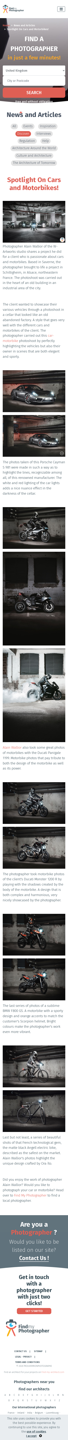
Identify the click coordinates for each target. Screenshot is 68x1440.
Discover (23, 134)
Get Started (34, 1311)
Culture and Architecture (34, 156)
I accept (31, 1436)
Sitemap (38, 1351)
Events (28, 126)
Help (45, 141)
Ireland (20, 1413)
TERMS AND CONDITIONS (27, 1362)
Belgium (39, 1413)
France (11, 1413)
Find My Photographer (30, 1195)
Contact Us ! (34, 1258)
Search (34, 92)
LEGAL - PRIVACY (23, 1357)
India (29, 1413)
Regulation (27, 141)
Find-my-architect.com (53, 1372)
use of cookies (36, 1431)
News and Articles (24, 25)
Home (6, 25)
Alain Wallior (12, 747)
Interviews (43, 134)
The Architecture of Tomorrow (34, 163)
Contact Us (20, 1351)
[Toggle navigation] (61, 9)
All (14, 126)
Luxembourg (52, 1413)
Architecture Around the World (34, 148)
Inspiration (48, 126)
